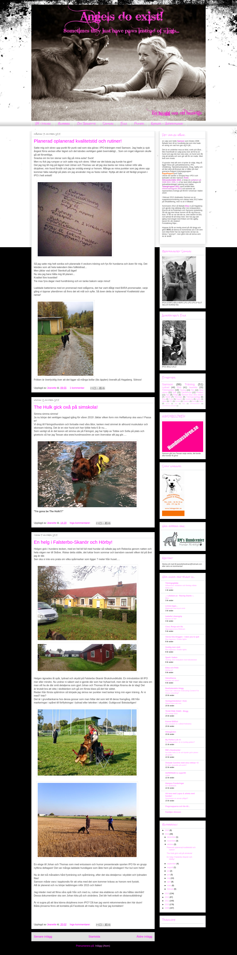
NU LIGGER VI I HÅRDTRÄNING (178, 724)
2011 (167, 901)
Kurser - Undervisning (167, 123)
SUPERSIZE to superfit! (175, 773)
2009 (167, 908)
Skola (201, 401)
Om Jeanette (86, 123)
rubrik (167, 775)
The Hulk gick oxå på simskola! (66, 407)
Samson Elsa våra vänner (192, 395)
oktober (170, 844)
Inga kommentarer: (80, 523)
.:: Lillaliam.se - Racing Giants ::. (179, 596)
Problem (199, 392)
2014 (167, 834)
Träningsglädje (171, 583)
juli (168, 871)
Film (192, 390)
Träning (190, 384)
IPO (170, 401)
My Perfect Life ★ (173, 740)
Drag (164, 399)
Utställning (189, 399)
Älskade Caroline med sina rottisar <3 (181, 763)
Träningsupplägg (193, 397)
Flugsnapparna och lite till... (177, 806)
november (171, 841)
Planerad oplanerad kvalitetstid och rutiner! (78, 141)
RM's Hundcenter (172, 750)
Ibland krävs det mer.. (173, 703)
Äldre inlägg (144, 936)
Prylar (171, 399)
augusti (170, 867)
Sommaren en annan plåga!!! (176, 798)
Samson (108, 123)
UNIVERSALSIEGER (169, 406)
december (171, 837)
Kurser (177, 401)
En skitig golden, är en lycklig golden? (180, 742)
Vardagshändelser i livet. (176, 701)
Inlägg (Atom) (102, 945)
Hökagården (170, 732)
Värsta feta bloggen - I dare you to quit (182, 637)
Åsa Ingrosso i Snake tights (176, 639)
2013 (167, 893)
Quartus (186, 401)
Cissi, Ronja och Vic (174, 627)
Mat (176, 403)
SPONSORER (195, 403)
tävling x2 (169, 670)
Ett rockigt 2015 (171, 713)
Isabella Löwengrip (173, 616)
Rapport (179, 399)
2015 (167, 830)
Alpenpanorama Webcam (175, 629)
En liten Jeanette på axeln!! (175, 765)
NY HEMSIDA (170, 786)
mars (169, 885)
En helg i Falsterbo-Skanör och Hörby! (73, 542)
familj (194, 401)
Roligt (175, 395)
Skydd (167, 397)
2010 (167, 904)
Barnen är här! (171, 619)
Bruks (168, 403)
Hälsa (164, 401)
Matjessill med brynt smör (175, 608)
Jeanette (193, 387)
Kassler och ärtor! (172, 680)
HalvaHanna (170, 678)
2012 (167, 897)
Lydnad (165, 387)
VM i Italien (43, 123)
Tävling (183, 390)
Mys (183, 403)
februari (170, 889)
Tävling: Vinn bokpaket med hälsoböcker (181, 660)
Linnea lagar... (171, 606)
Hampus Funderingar (174, 783)
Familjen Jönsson (173, 812)
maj (169, 878)
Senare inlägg (43, 936)
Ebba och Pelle (171, 668)
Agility (198, 399)
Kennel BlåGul (171, 721)
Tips (167, 395)
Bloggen (64, 123)
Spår (174, 392)
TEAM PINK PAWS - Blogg (176, 711)
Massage (178, 397)
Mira (167, 598)
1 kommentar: (77, 388)
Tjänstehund (186, 392)
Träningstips (168, 390)
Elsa (124, 123)
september (171, 864)
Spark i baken (171, 657)
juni (169, 875)
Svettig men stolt (172, 647)
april (169, 882)
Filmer (139, 123)
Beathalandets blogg (174, 688)
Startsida (94, 936)
